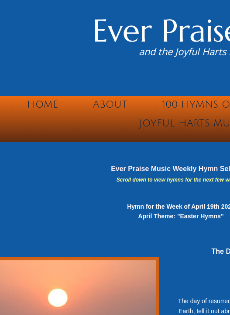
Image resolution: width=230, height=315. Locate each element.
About (110, 104)
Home (42, 104)
